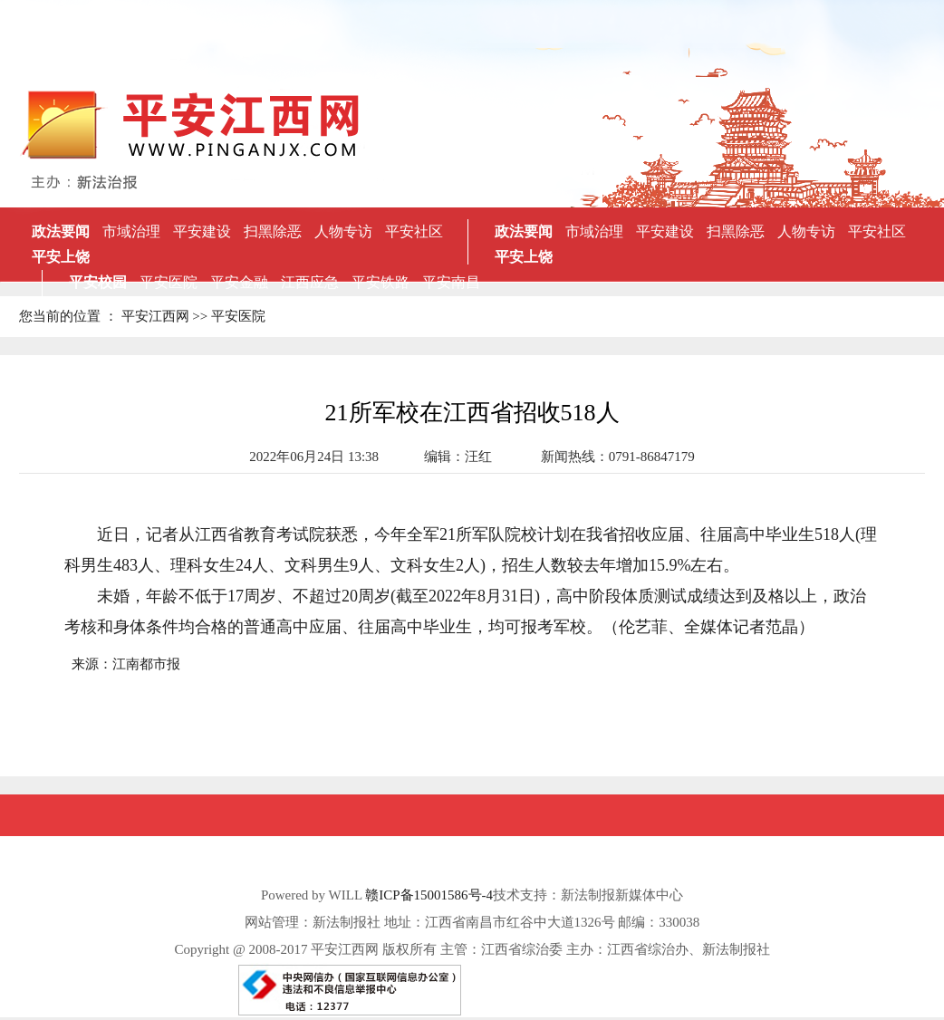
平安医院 (168, 282)
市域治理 (131, 231)
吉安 (299, 307)
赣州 (422, 307)
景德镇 (459, 307)
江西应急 (310, 282)
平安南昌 (451, 282)
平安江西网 (155, 316)
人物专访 (343, 231)
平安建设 (202, 231)
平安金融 (239, 282)
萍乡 (268, 307)
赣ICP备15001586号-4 (429, 895)
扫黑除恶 (273, 231)
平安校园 (98, 282)
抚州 (360, 307)
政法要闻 (61, 231)
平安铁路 (380, 282)
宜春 (391, 307)
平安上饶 (61, 257)
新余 (329, 307)
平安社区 (414, 231)
